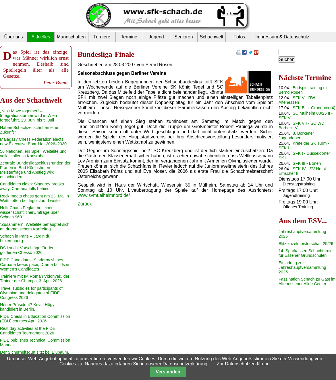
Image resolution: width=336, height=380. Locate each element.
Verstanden (168, 371)
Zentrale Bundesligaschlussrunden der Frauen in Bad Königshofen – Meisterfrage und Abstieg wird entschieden (35, 170)
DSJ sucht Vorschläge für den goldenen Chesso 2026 (27, 250)
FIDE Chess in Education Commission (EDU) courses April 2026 (35, 318)
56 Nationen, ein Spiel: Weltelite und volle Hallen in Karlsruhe (33, 153)
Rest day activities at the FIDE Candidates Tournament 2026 (27, 330)
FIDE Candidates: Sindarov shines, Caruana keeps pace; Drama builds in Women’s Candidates (34, 264)
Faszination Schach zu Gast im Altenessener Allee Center (307, 281)
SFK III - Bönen (307, 163)
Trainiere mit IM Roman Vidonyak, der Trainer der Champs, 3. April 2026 (34, 278)
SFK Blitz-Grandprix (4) (314, 107)
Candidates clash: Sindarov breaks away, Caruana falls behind (32, 186)
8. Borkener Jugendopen (296, 135)
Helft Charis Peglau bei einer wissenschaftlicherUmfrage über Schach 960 (29, 212)
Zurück (85, 203)
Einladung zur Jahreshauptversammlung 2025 (302, 267)
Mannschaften (71, 36)
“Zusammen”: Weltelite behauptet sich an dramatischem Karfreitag (34, 226)
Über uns (13, 36)
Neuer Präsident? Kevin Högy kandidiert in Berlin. (27, 307)
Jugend (156, 36)
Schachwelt (211, 36)
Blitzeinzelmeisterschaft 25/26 (306, 243)
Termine (129, 36)
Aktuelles (41, 36)
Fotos (239, 36)
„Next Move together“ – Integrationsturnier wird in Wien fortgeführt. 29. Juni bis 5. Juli (28, 115)
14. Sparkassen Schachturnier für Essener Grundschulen (306, 253)
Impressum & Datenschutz (282, 36)
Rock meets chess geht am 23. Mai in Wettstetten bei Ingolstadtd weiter (34, 198)
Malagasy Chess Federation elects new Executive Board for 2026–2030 (33, 141)
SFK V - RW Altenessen (297, 100)
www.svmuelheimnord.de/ (104, 195)
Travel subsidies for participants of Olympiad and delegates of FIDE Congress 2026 (31, 293)
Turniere (101, 36)
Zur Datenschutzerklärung (243, 363)
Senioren (183, 36)
